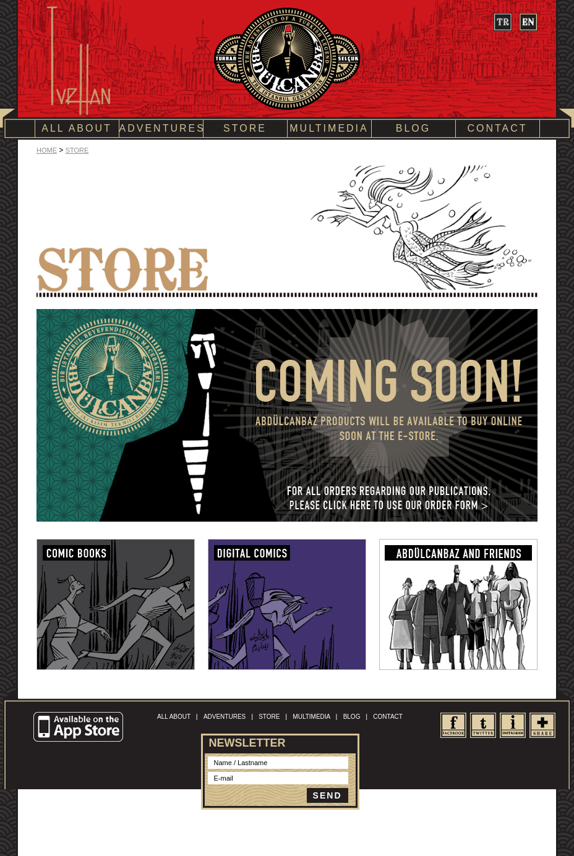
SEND (327, 795)
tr (502, 22)
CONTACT (497, 128)
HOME (46, 150)
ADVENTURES (161, 128)
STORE (245, 128)
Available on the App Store (79, 727)
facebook (453, 725)
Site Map (310, 826)
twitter (482, 725)
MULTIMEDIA (328, 128)
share (542, 725)
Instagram (512, 725)
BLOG (413, 128)
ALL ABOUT (76, 128)
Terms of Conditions (265, 826)
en (528, 22)
